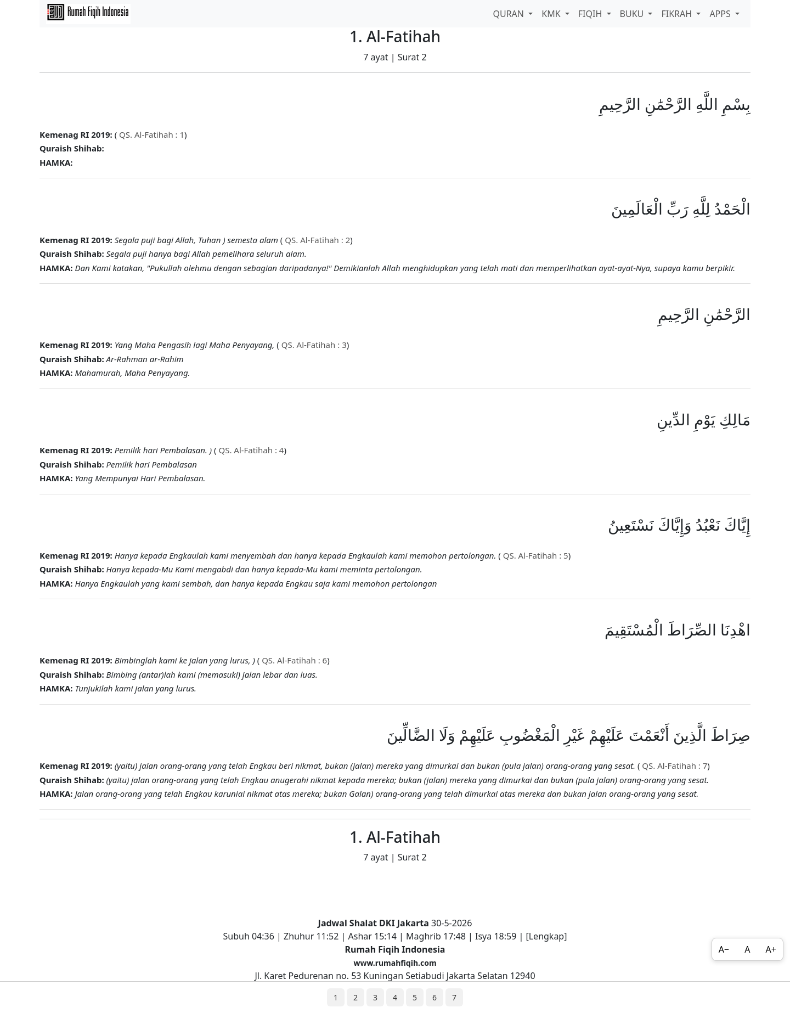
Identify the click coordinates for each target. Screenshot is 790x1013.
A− (724, 949)
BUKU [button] (633, 14)
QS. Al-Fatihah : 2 (316, 239)
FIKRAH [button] (677, 14)
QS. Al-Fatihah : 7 (673, 765)
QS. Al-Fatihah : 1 (150, 134)
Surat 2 (412, 57)
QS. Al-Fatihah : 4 (250, 449)
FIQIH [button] (591, 14)
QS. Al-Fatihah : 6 (293, 660)
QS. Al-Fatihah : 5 (534, 555)
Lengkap (547, 936)
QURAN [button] (509, 14)
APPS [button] (721, 14)
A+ (771, 949)
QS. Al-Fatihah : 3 (313, 344)
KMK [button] (551, 14)
